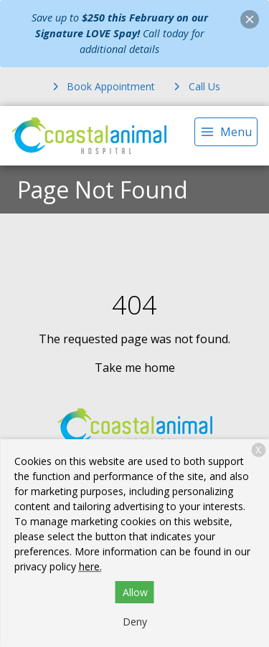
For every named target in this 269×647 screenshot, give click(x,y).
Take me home (135, 367)
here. (90, 566)
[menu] (226, 132)
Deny (135, 621)
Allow (135, 592)
